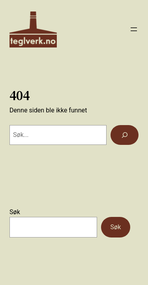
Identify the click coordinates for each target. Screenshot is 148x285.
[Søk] (125, 135)
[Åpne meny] (134, 29)
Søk (14, 212)
